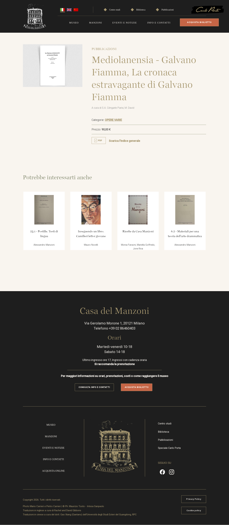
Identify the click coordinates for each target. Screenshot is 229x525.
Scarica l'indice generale (124, 140)
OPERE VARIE (113, 120)
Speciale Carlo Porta (169, 447)
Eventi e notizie (124, 22)
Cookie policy (194, 510)
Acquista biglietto (199, 22)
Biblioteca (141, 10)
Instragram (171, 473)
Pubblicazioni (167, 10)
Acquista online (53, 470)
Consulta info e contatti (94, 387)
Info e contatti (158, 22)
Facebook (162, 473)
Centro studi (114, 10)
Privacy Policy (193, 499)
